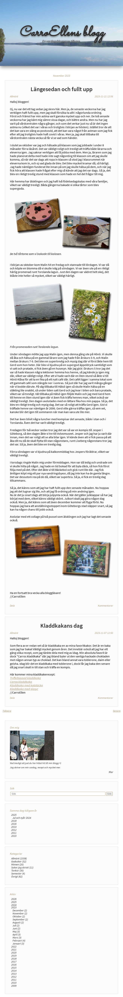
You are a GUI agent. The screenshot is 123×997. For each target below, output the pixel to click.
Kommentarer (105, 605)
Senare (117, 711)
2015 (13, 967)
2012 (13, 830)
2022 (13, 946)
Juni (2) (16, 928)
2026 (13, 899)
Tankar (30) (17, 870)
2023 (13, 907)
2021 (13, 949)
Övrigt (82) (16, 876)
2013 (13, 973)
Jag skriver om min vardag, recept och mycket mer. (35, 767)
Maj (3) (16, 931)
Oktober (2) (19, 916)
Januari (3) (18, 943)
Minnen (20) (17, 864)
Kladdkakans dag (61, 625)
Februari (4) (19, 940)
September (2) (20, 919)
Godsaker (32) (18, 861)
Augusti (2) (18, 922)
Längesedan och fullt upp (61, 89)
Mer (111, 772)
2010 (13, 836)
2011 (13, 833)
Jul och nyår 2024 (22, 817)
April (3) (17, 934)
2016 (13, 823)
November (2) (20, 913)
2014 (13, 827)
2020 (13, 952)
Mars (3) (17, 937)
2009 (13, 985)
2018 (13, 820)
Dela (12, 605)
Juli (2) (16, 925)
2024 (13, 905)
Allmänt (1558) (19, 858)
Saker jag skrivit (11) (22, 867)
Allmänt (14, 96)
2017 (13, 961)
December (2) (20, 910)
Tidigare (6, 711)
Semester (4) (18, 873)
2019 (13, 955)
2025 (13, 814)
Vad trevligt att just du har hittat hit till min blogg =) (35, 763)
